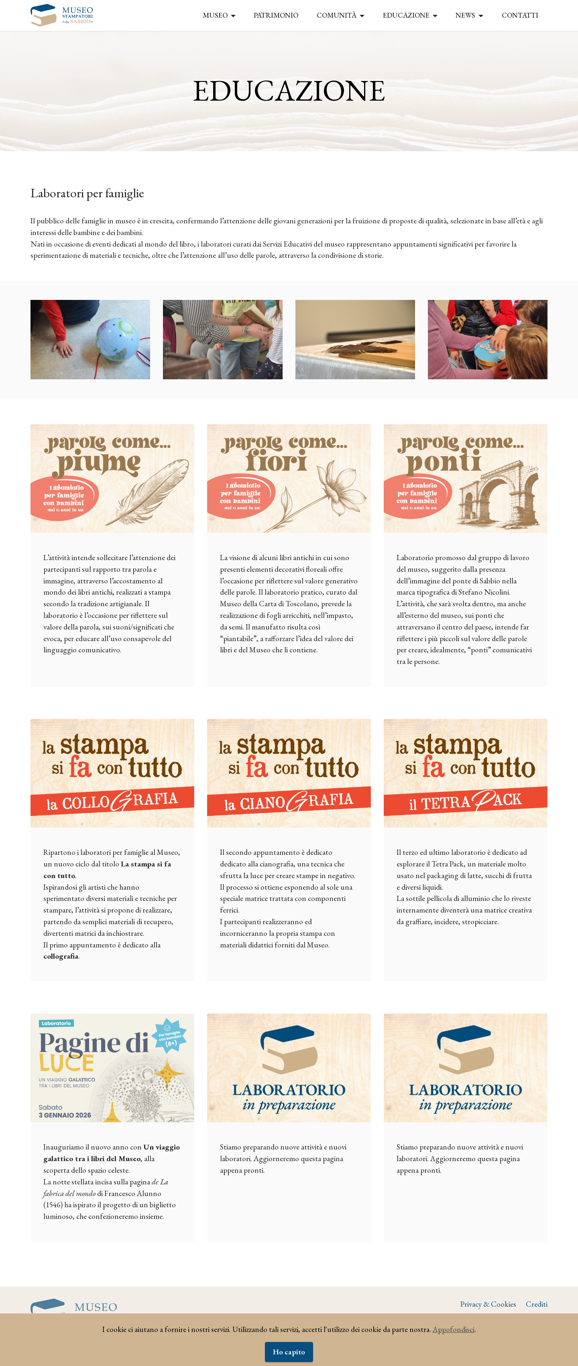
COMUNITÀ (336, 15)
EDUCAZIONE (406, 15)
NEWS (465, 15)
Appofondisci (453, 1329)
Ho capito (289, 1352)
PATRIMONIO (276, 15)
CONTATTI (520, 15)
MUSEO (215, 15)
